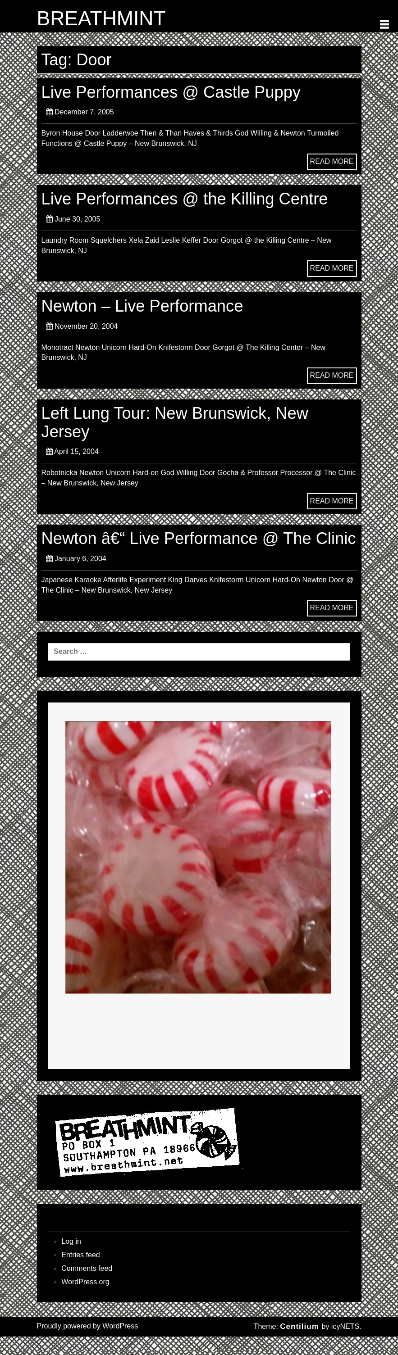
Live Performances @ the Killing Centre (186, 199)
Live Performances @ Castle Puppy (172, 92)
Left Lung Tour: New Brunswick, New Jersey (176, 422)
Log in (71, 1260)
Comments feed (86, 1287)
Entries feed (80, 1273)
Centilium (299, 1345)
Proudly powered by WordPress (87, 1344)
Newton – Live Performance (143, 306)
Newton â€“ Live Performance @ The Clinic (178, 548)
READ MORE (332, 161)
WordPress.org (85, 1300)
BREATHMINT (102, 18)
